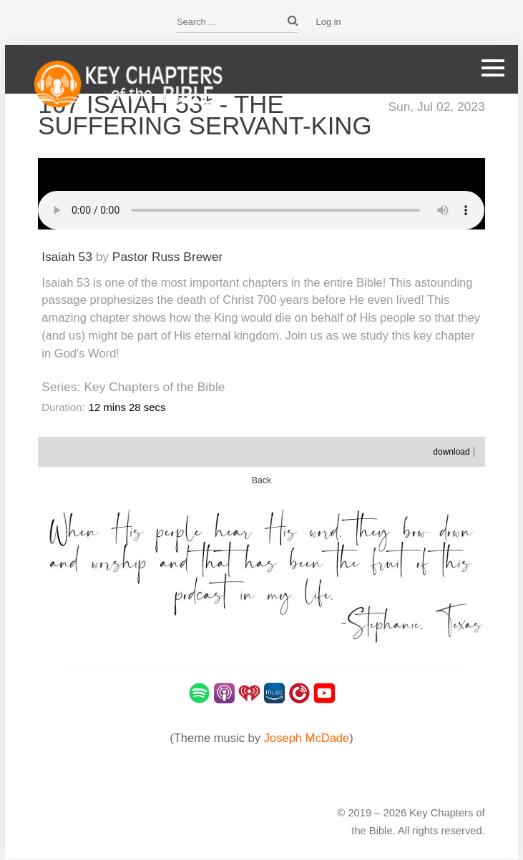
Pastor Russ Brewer (167, 256)
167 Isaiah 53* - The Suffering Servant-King (204, 115)
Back (262, 480)
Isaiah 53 (66, 256)
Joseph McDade (307, 738)
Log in (328, 21)
